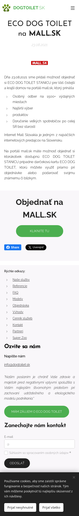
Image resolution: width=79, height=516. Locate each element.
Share (12, 247)
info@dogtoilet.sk (17, 365)
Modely (18, 299)
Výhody (18, 312)
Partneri (18, 331)
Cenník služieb (22, 318)
